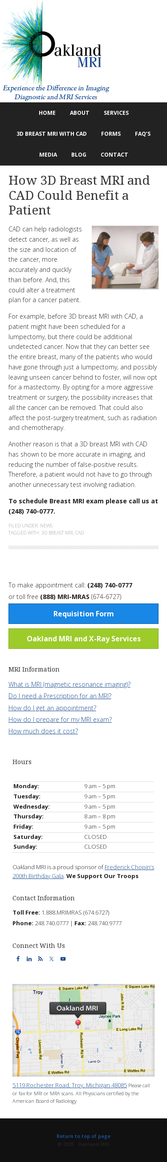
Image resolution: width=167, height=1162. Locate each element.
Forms (111, 134)
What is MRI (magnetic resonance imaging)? (69, 684)
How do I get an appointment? (52, 708)
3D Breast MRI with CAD (51, 134)
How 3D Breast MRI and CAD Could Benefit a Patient (79, 195)
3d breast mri (57, 533)
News (46, 525)
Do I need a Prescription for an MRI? (59, 696)
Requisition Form (83, 614)
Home (47, 113)
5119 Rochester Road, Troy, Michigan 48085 (69, 1085)
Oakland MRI (83, 51)
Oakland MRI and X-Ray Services (84, 639)
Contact (111, 154)
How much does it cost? (43, 731)
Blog (75, 154)
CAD (79, 533)
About (77, 113)
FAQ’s (143, 134)
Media (48, 154)
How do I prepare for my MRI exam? (60, 719)
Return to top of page (83, 1136)
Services (113, 113)
